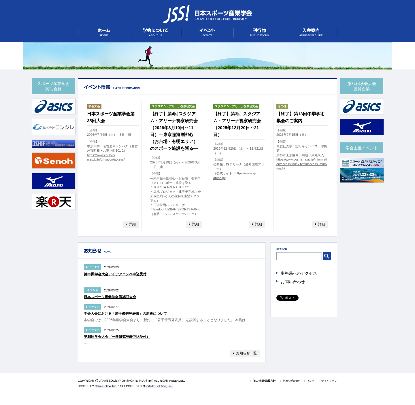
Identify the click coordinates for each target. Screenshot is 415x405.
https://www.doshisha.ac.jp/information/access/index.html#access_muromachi (301, 164)
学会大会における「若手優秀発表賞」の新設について (125, 314)
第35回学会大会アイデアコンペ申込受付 (115, 274)
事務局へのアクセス (299, 273)
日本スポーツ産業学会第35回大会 (110, 297)
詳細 (132, 224)
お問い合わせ (293, 281)
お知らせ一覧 (246, 353)
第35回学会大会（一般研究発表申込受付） (117, 337)
